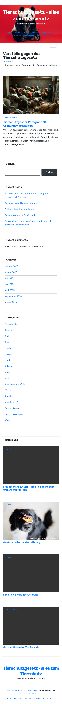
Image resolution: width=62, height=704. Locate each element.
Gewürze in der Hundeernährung (21, 203)
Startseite (8, 61)
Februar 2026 (11, 266)
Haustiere (17, 35)
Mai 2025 (9, 284)
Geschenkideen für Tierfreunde (20, 215)
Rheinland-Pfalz (12, 402)
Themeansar (31, 693)
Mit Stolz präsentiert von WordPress (22, 690)
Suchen (10, 164)
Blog (7, 342)
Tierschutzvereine (14, 414)
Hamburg (9, 348)
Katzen (8, 366)
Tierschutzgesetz (13, 32)
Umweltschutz (29, 35)
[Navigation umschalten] (53, 45)
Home (9, 698)
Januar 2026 (11, 272)
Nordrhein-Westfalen (15, 384)
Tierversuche (42, 35)
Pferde (8, 390)
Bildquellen (18, 698)
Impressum (50, 698)
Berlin (7, 336)
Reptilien (9, 396)
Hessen (8, 354)
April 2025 (10, 290)
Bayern (8, 330)
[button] (58, 45)
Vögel (7, 420)
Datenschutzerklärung (34, 698)
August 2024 (11, 302)
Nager (8, 372)
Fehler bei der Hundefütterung (20, 209)
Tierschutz (35, 32)
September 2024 (13, 296)
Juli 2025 (9, 278)
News (7, 378)
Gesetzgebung (47, 32)
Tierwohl (26, 32)
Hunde (8, 360)
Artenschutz (11, 324)
